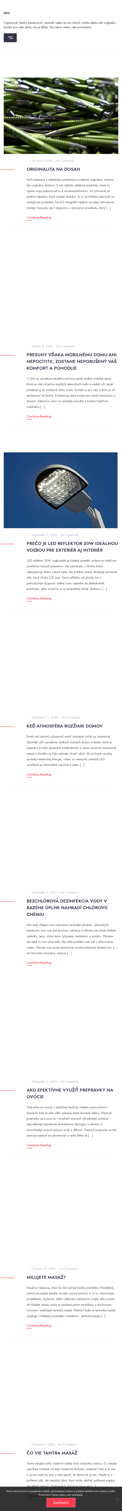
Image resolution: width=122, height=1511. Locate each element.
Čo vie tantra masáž (52, 1453)
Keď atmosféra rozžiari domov (65, 726)
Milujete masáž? (46, 1277)
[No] (117, 1499)
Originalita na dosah (53, 169)
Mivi (7, 13)
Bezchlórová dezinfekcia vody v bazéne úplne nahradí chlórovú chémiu (67, 908)
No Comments (65, 161)
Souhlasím (61, 1502)
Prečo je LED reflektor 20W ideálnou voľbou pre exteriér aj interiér (72, 546)
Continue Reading (39, 217)
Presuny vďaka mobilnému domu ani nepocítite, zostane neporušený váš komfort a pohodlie (72, 361)
